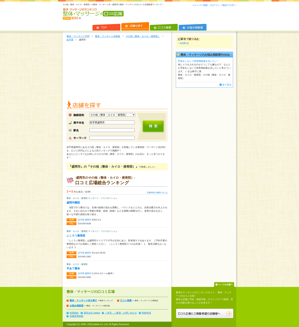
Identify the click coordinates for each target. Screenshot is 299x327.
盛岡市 (88, 220)
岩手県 (70, 39)
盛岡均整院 (73, 202)
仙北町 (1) (184, 43)
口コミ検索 (126, 300)
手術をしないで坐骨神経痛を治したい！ (198, 61)
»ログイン (215, 5)
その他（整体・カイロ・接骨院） (143, 36)
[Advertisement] (117, 72)
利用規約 (74, 313)
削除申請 (146, 313)
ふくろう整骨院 (76, 235)
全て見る (226, 84)
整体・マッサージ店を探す (84, 300)
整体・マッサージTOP (78, 36)
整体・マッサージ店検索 (107, 36)
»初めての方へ (228, 5)
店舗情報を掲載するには (157, 192)
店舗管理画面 (76, 316)
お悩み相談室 (77, 305)
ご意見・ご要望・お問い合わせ (121, 313)
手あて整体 (73, 268)
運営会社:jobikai (92, 313)
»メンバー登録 (200, 5)
